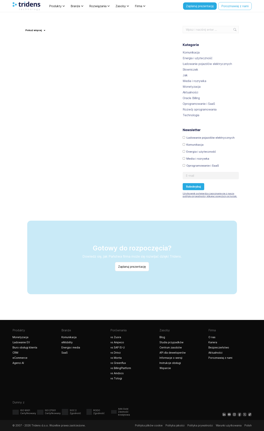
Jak (185, 75)
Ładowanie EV (21, 342)
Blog (162, 337)
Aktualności (190, 92)
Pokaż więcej (35, 30)
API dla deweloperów (173, 352)
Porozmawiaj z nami (220, 357)
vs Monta (116, 357)
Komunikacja (191, 52)
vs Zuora (115, 337)
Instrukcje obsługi (170, 362)
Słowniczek (190, 69)
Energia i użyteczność (197, 58)
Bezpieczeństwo (218, 347)
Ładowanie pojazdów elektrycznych (207, 64)
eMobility (67, 342)
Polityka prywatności (200, 425)
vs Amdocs (117, 373)
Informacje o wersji (171, 357)
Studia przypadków (171, 342)
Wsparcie (165, 368)
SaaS (64, 352)
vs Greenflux (118, 362)
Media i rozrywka (194, 81)
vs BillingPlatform (120, 368)
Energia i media (70, 347)
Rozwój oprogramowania (200, 109)
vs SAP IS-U (117, 347)
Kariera (212, 342)
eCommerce (20, 357)
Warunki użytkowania (229, 425)
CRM (15, 352)
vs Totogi (116, 378)
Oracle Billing (191, 98)
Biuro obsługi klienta (25, 347)
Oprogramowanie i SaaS (199, 104)
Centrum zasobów (171, 347)
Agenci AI (19, 362)
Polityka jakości (175, 425)
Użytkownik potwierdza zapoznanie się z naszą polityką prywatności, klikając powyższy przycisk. (210, 195)
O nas (211, 337)
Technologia (191, 115)
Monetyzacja (192, 86)
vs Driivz (115, 352)
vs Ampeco (117, 342)
